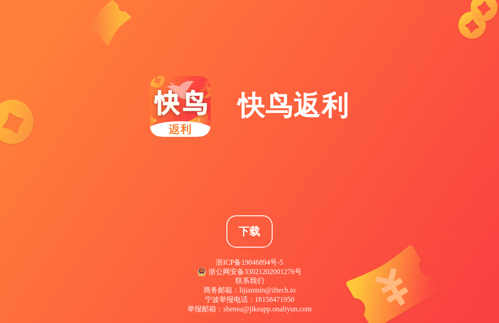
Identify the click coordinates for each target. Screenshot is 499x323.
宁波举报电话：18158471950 (250, 299)
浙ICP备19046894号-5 (249, 262)
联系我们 (249, 280)
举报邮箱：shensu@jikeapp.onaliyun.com (249, 309)
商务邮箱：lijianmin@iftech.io (249, 290)
